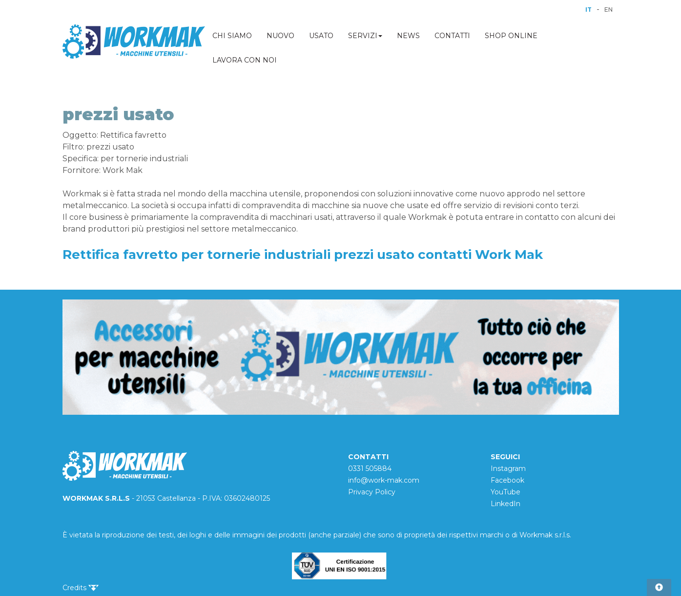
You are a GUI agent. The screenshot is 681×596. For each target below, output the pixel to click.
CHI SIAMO (232, 35)
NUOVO (280, 35)
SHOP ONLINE (511, 35)
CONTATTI (452, 35)
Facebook (507, 480)
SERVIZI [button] (365, 35)
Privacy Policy (371, 492)
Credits (80, 587)
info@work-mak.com (383, 480)
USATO (321, 35)
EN (608, 9)
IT (588, 9)
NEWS (408, 35)
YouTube (505, 492)
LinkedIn (505, 503)
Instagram (508, 468)
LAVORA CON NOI (244, 60)
